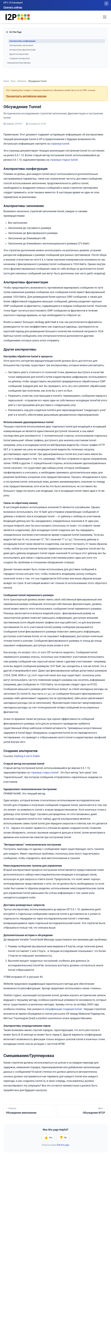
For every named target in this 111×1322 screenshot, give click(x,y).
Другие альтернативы (19, 54)
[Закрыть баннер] (106, 3)
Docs (13, 81)
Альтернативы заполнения (21, 45)
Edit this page (63, 1145)
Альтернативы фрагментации (22, 50)
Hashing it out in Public (27, 756)
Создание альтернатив (19, 58)
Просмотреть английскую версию (26, 96)
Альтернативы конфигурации (22, 41)
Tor (7, 828)
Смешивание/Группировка (19, 63)
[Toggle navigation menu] (105, 17)
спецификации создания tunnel (63, 1009)
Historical (21, 81)
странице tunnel (59, 143)
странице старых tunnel (64, 159)
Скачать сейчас (12, 7)
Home (6, 81)
